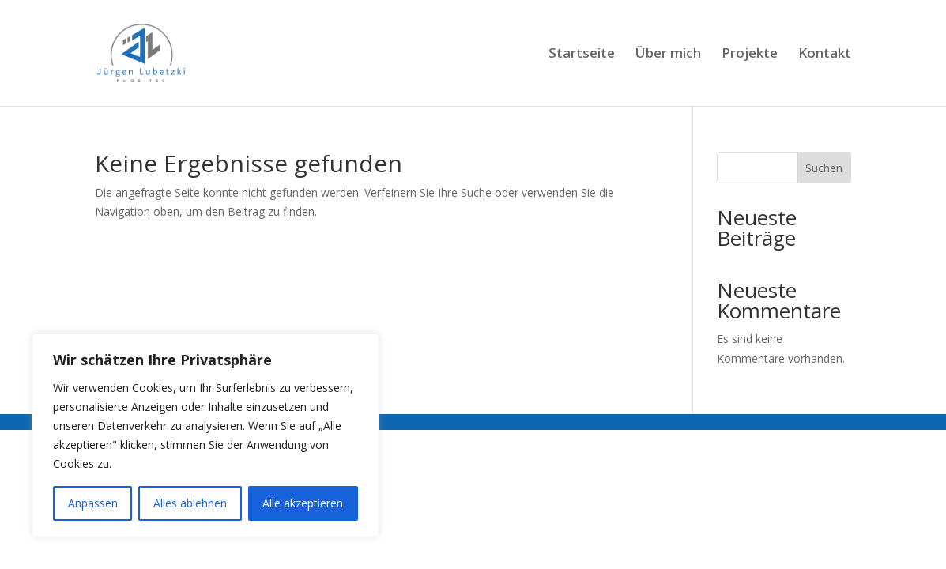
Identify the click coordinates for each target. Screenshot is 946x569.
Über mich (668, 54)
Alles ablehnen (190, 503)
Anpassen (93, 503)
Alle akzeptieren (302, 503)
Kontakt (824, 54)
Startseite (581, 54)
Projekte (750, 54)
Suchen (823, 167)
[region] (205, 435)
